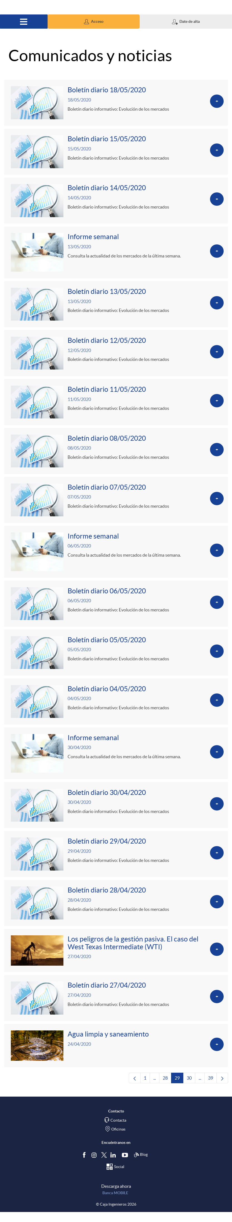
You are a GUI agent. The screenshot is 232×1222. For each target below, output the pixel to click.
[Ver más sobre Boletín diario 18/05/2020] (116, 103)
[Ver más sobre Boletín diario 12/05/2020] (116, 356)
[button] (94, 21)
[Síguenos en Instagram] (94, 1164)
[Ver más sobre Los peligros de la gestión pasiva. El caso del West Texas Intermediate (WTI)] (116, 959)
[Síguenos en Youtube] (126, 1165)
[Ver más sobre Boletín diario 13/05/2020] (116, 306)
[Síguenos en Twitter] (104, 1164)
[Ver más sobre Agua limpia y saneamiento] (116, 1055)
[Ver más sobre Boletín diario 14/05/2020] (116, 202)
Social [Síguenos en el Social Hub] (119, 1177)
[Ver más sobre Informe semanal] (116, 254)
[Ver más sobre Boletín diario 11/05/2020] (116, 405)
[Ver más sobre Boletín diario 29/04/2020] (116, 862)
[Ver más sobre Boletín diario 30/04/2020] (116, 812)
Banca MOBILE (115, 1203)
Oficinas (118, 1139)
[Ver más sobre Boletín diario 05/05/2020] (116, 658)
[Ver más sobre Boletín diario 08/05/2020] (116, 455)
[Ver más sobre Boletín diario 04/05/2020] (116, 708)
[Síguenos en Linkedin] (114, 1165)
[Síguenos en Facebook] (85, 1165)
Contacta (118, 1130)
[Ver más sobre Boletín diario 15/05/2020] (116, 152)
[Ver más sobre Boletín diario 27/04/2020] (116, 1007)
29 (179, 1090)
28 (167, 1090)
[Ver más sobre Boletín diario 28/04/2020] (116, 911)
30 (191, 1090)
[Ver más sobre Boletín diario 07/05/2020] (116, 504)
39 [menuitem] (212, 1090)
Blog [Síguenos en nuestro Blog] (141, 1165)
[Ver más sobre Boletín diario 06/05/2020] (116, 609)
